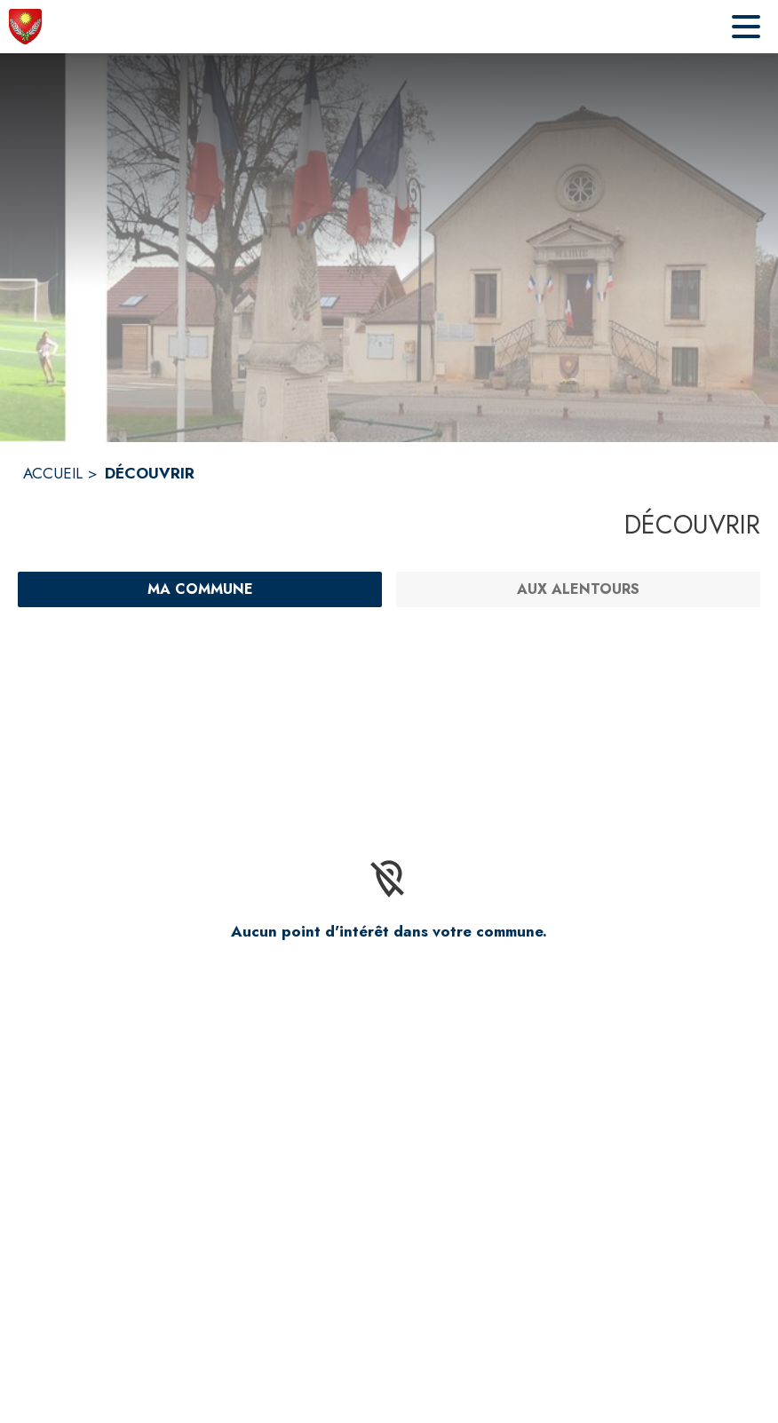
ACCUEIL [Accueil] (53, 473)
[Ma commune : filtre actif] (200, 589)
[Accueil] (25, 26)
